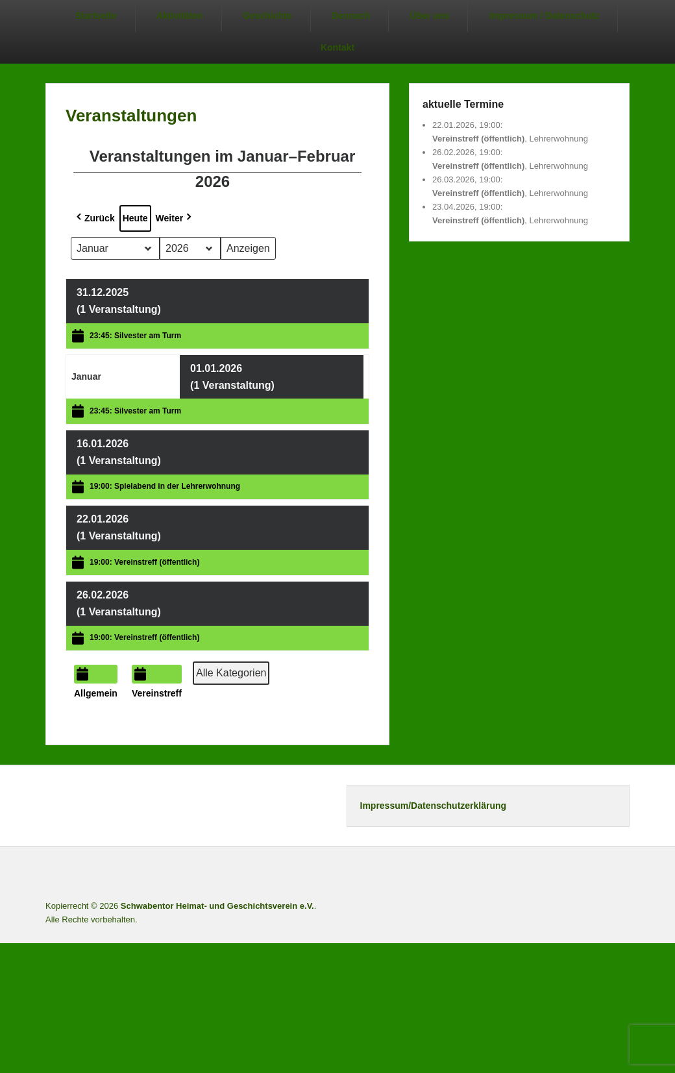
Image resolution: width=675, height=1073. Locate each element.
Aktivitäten (179, 15)
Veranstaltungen (131, 115)
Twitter (561, 874)
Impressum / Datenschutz (544, 15)
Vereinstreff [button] (157, 681)
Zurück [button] (94, 218)
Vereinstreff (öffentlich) (478, 138)
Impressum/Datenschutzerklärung (433, 805)
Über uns (430, 15)
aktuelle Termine (463, 104)
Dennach (351, 15)
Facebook (533, 874)
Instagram (590, 874)
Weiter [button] (175, 218)
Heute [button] (135, 218)
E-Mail (619, 874)
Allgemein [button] (95, 681)
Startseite (96, 15)
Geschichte (267, 15)
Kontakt (337, 47)
